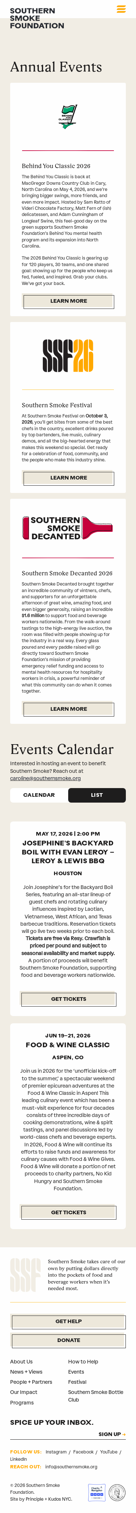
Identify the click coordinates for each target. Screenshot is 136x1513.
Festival (77, 1382)
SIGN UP (110, 1434)
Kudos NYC (59, 1499)
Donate (68, 1340)
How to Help (83, 1362)
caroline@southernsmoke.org (45, 778)
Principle (35, 1499)
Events (76, 1372)
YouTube (109, 1452)
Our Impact (23, 1392)
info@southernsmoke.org (71, 1466)
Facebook (84, 1452)
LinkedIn (18, 1459)
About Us (21, 1362)
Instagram (57, 1452)
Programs (22, 1403)
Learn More (68, 301)
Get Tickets (68, 999)
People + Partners (31, 1382)
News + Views (26, 1372)
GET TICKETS (68, 1213)
